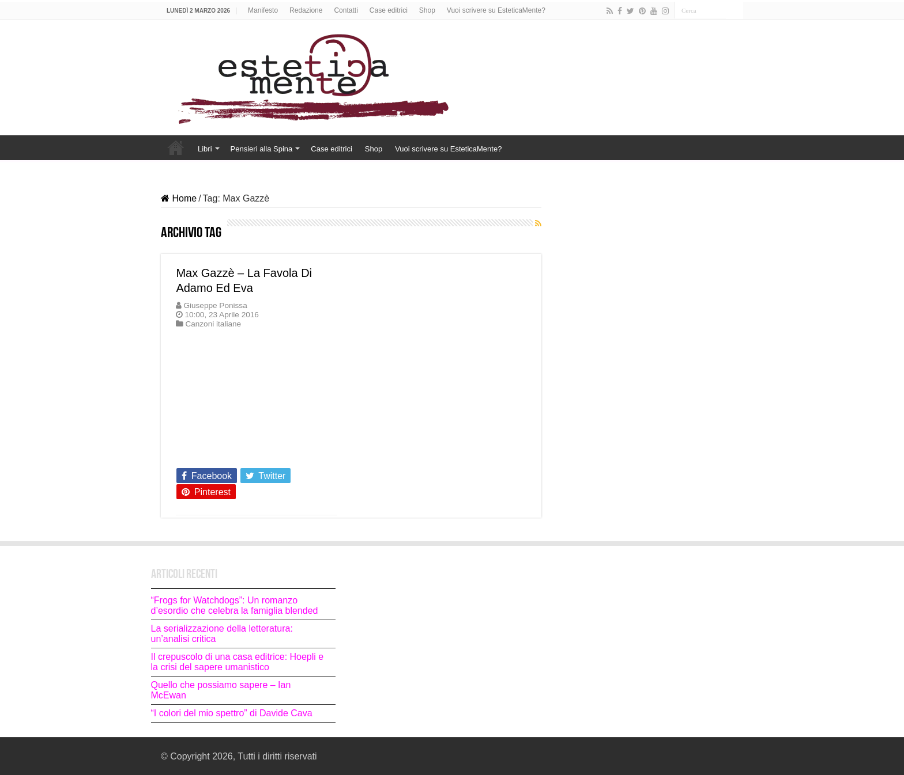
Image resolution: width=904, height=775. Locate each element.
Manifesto (263, 10)
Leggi (191, 455)
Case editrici (389, 10)
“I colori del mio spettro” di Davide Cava (231, 713)
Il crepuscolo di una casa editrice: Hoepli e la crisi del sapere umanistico (237, 662)
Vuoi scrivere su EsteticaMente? (496, 10)
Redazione (305, 10)
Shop (427, 10)
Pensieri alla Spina (262, 149)
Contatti (345, 10)
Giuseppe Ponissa (215, 305)
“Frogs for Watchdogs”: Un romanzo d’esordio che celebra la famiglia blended (234, 605)
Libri (205, 149)
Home (176, 147)
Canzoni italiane (213, 324)
